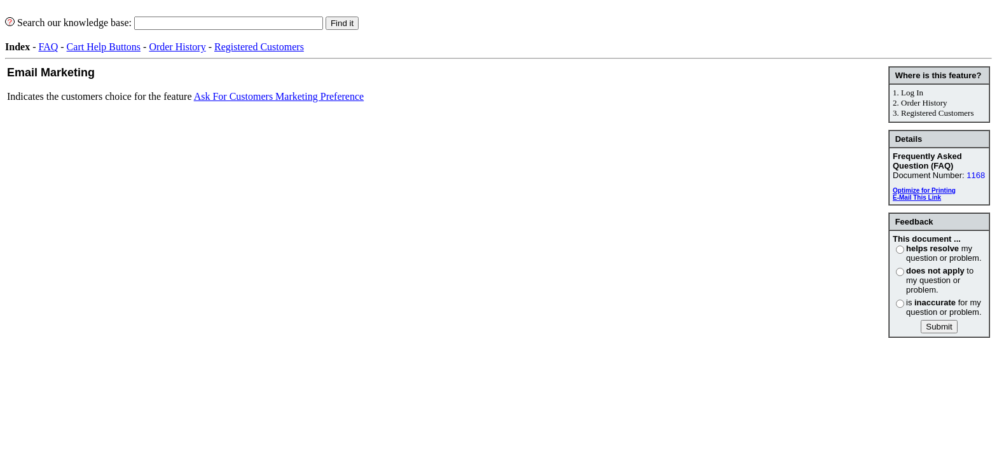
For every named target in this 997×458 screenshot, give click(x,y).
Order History (177, 46)
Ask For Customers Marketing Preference (279, 96)
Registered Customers (259, 46)
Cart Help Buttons (104, 46)
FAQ (48, 46)
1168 (975, 175)
